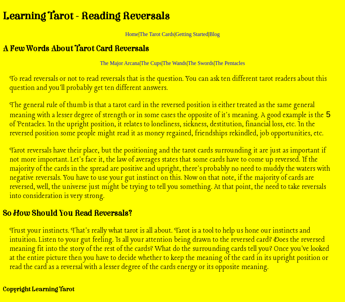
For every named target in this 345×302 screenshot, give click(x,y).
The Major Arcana (119, 63)
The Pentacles (230, 63)
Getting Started (192, 34)
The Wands (175, 63)
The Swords (201, 63)
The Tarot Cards (156, 34)
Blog (214, 34)
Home (131, 34)
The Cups (151, 63)
